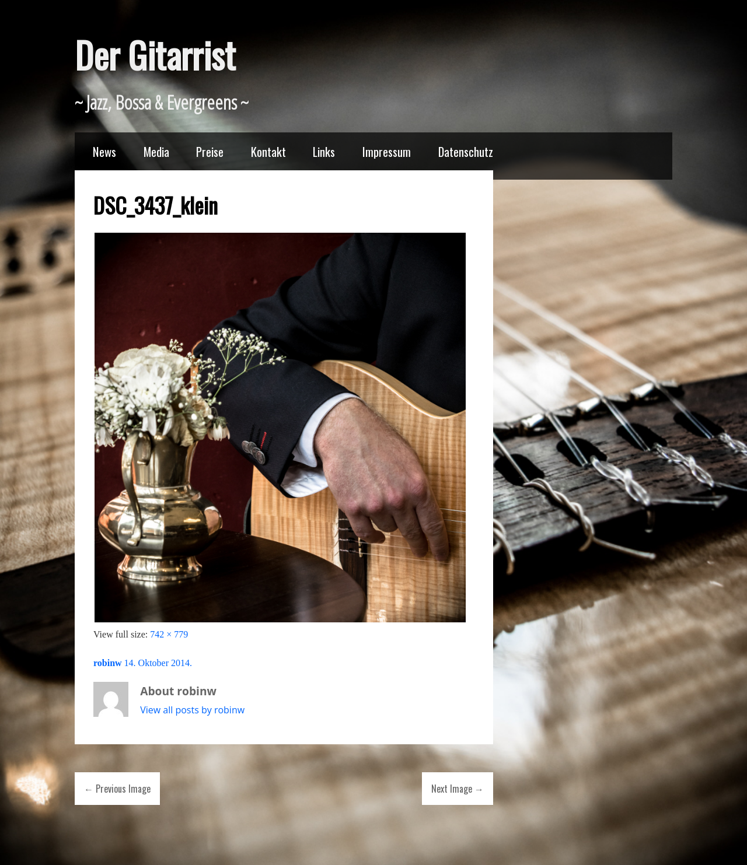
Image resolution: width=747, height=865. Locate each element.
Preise (210, 151)
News (104, 151)
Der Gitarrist (155, 54)
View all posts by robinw (192, 709)
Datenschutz (465, 151)
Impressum (386, 151)
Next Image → (457, 789)
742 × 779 (169, 634)
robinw (107, 663)
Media (156, 151)
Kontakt (268, 151)
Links (324, 151)
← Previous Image (117, 789)
